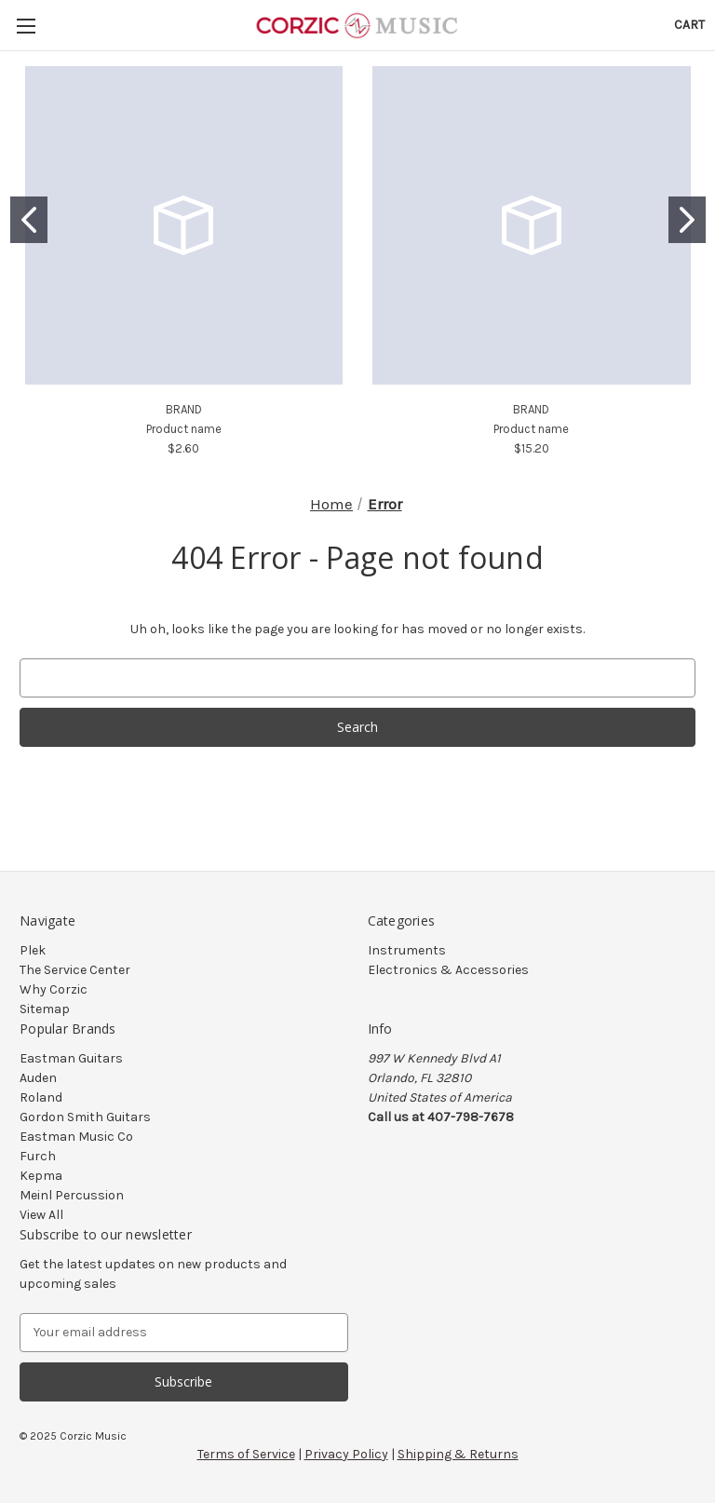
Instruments (407, 950)
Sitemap (45, 1009)
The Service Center (75, 970)
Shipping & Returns (458, 1454)
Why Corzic (54, 989)
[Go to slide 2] (687, 219)
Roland (41, 1097)
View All (41, 1215)
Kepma (41, 1176)
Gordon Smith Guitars (85, 1117)
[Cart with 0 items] (689, 24)
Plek (33, 950)
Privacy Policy (346, 1454)
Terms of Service (246, 1454)
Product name (184, 429)
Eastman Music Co (76, 1136)
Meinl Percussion (72, 1195)
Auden (38, 1078)
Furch (38, 1156)
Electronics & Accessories (448, 970)
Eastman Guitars (71, 1058)
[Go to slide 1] (28, 219)
